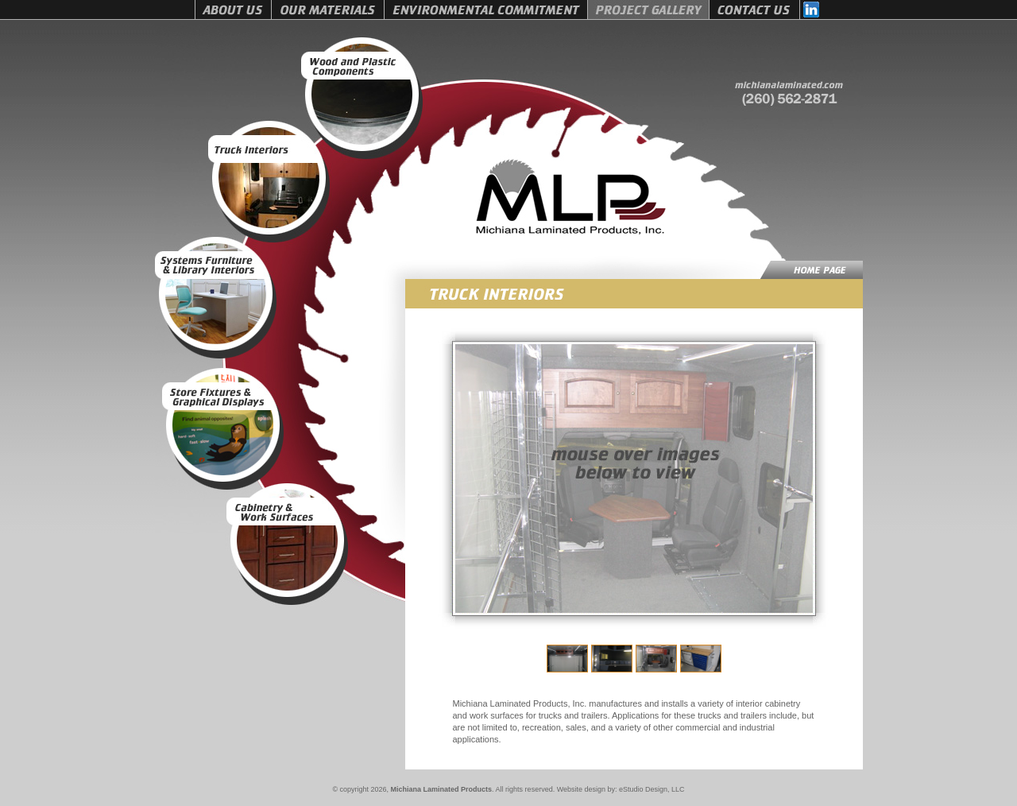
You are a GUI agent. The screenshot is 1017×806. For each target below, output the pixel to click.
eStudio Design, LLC (652, 789)
